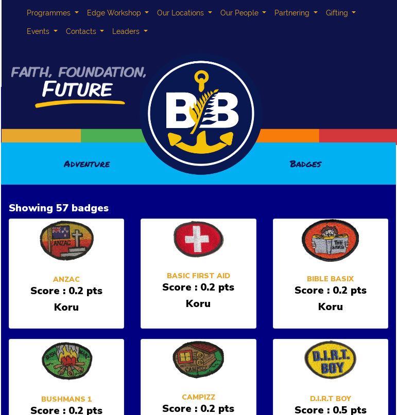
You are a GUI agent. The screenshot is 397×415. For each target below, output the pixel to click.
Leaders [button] (127, 31)
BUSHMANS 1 (66, 399)
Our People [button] (240, 13)
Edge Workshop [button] (115, 13)
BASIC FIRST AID (198, 276)
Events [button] (39, 31)
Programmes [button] (50, 13)
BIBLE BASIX (330, 279)
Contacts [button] (82, 31)
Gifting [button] (338, 13)
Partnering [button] (293, 13)
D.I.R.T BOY (330, 399)
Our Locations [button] (181, 13)
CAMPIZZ (198, 397)
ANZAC (66, 279)
